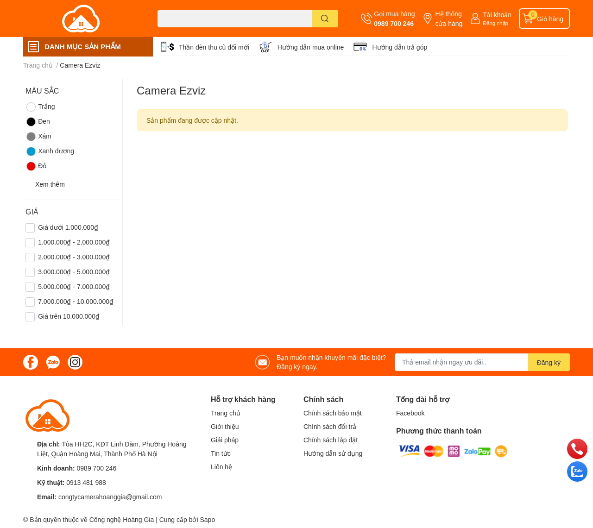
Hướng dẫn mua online (311, 47)
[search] (325, 18)
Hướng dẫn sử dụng (332, 453)
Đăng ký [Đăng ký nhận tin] (549, 362)
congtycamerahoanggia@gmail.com (110, 497)
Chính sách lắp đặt (330, 440)
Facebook (410, 413)
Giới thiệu (225, 426)
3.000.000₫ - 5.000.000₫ (74, 272)
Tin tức (221, 453)
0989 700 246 (394, 23)
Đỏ (35, 166)
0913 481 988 (86, 482)
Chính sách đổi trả (329, 426)
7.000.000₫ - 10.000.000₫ (76, 301)
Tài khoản (497, 15)
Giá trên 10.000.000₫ (69, 316)
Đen (37, 121)
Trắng (40, 107)
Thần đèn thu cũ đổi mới (214, 47)
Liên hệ (221, 467)
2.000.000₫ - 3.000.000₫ (74, 257)
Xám (38, 136)
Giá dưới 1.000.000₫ (68, 227)
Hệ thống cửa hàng (448, 18)
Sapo (207, 519)
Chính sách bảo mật (332, 413)
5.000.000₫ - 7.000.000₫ (74, 286)
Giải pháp (225, 440)
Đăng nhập (495, 23)
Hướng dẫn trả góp (399, 47)
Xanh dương (49, 151)
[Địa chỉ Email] (482, 362)
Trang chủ (225, 413)
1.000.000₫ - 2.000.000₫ (74, 242)
